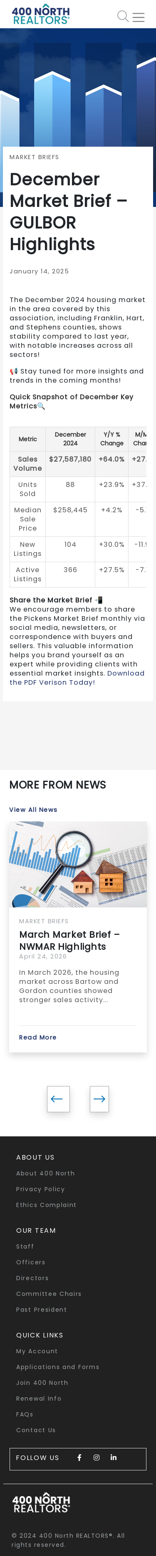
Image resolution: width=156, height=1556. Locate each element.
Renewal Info (39, 1398)
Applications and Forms (57, 1367)
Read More (38, 1037)
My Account (37, 1351)
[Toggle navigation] (142, 14)
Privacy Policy (40, 1189)
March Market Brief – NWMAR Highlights (69, 941)
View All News (33, 810)
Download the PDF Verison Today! (77, 678)
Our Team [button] (36, 1230)
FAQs (25, 1414)
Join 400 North (42, 1383)
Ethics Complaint (46, 1205)
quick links (40, 1335)
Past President (41, 1309)
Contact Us (36, 1430)
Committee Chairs (49, 1294)
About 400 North (45, 1173)
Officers (31, 1262)
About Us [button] (35, 1157)
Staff (25, 1246)
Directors (32, 1278)
